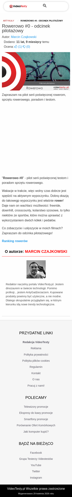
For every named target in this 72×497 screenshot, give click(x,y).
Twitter (36, 471)
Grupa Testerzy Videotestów (36, 458)
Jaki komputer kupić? (36, 431)
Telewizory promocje (36, 406)
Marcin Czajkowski (23, 37)
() (19, 46)
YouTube (36, 465)
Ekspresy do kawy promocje (36, 412)
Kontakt (36, 373)
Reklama (36, 348)
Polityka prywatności (36, 354)
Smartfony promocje (36, 419)
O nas (36, 379)
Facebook (36, 452)
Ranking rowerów (14, 241)
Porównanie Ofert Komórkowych (36, 425)
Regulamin (36, 366)
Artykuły (8, 21)
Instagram (36, 477)
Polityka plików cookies (36, 360)
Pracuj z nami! (36, 385)
